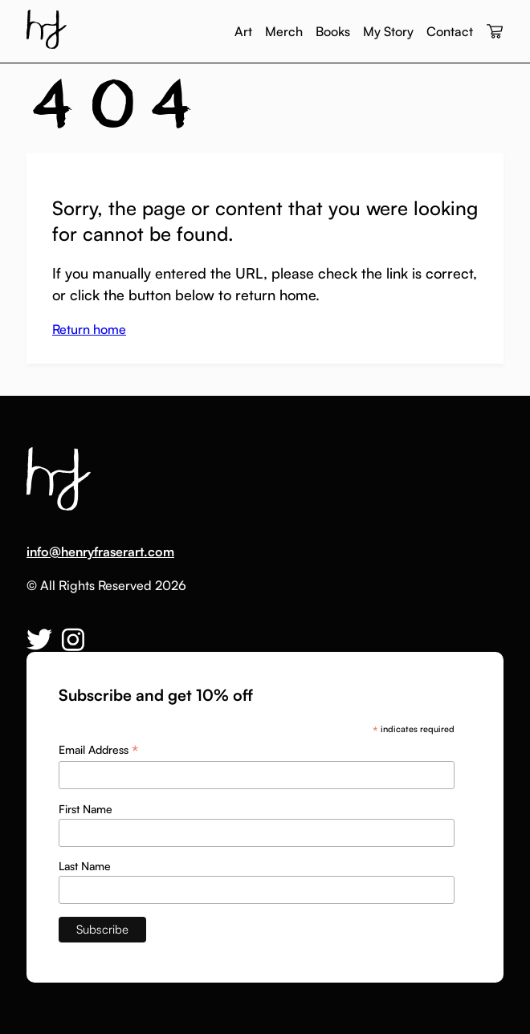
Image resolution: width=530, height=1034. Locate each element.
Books (333, 31)
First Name (85, 809)
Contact (449, 31)
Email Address (98, 750)
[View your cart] (494, 32)
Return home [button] (89, 329)
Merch (284, 31)
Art (243, 31)
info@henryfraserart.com (100, 551)
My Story (388, 31)
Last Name (85, 866)
